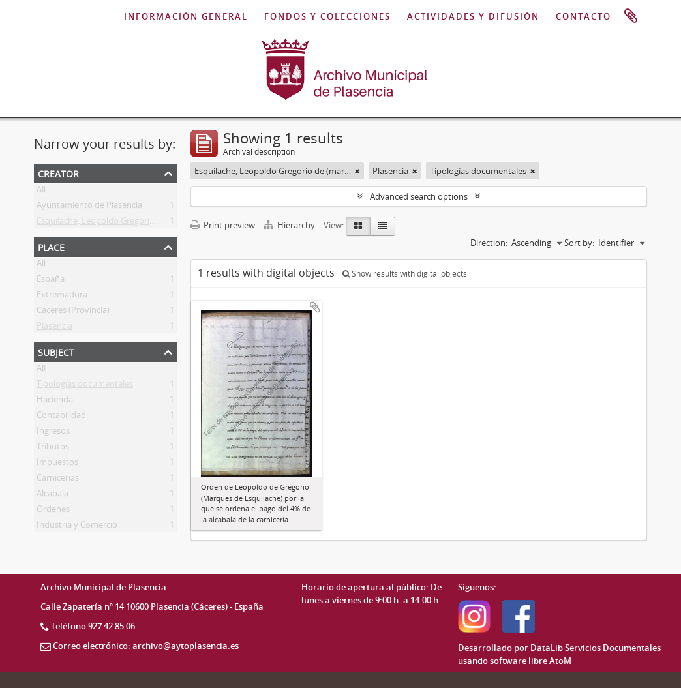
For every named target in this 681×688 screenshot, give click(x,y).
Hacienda (55, 402)
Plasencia (54, 328)
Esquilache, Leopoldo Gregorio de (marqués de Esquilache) (150, 223)
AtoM (560, 660)
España (51, 281)
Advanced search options (419, 196)
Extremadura (62, 297)
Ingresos (53, 433)
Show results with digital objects (404, 273)
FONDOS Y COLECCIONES (327, 16)
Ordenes (53, 511)
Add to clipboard (315, 307)
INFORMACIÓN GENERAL (186, 16)
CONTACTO (583, 16)
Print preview (222, 225)
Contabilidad (61, 417)
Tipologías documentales (85, 386)
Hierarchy (290, 225)
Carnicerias (58, 480)
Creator (58, 172)
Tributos (53, 449)
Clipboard (630, 16)
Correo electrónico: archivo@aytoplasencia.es (146, 645)
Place (51, 246)
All (41, 192)
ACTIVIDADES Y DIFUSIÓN (473, 16)
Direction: (488, 242)
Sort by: (579, 242)
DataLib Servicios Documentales (595, 647)
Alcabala (52, 495)
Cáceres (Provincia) (73, 312)
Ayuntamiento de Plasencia (89, 207)
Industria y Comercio (77, 527)
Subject (56, 351)
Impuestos (57, 464)
